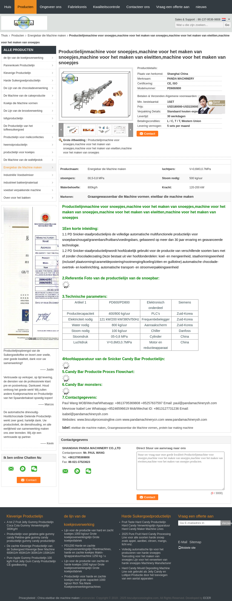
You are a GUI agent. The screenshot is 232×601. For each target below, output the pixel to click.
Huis (7, 7)
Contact (149, 133)
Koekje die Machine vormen (21, 103)
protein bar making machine (176, 427)
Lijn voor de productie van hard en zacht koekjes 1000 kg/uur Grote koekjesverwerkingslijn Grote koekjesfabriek (88, 535)
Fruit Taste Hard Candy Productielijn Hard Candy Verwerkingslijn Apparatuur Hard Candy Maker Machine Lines (146, 525)
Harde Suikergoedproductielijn (22, 80)
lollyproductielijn (13, 118)
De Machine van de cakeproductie (24, 95)
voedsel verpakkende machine (22, 190)
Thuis (4, 35)
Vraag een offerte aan (172, 7)
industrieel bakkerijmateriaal (21, 182)
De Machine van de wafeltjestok (23, 159)
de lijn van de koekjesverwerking (23, 57)
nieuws (201, 7)
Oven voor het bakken (17, 197)
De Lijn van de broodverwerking (23, 110)
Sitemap (195, 542)
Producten (25, 7)
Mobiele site (187, 547)
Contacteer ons (138, 7)
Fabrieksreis (77, 7)
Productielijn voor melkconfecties (24, 137)
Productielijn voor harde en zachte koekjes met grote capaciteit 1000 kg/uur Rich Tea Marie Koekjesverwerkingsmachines (85, 581)
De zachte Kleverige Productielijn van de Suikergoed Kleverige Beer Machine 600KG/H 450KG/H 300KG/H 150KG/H (31, 549)
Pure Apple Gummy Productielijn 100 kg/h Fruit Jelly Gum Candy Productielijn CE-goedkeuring (31, 561)
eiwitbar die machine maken (88, 427)
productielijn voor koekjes (19, 152)
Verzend (226, 523)
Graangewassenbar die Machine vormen (132, 427)
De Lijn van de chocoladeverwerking (26, 88)
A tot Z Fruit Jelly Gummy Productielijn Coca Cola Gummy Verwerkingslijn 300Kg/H (30, 525)
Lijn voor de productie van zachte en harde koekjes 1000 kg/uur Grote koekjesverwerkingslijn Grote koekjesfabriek (86, 566)
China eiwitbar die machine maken (58, 598)
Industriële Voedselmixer (19, 175)
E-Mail (182, 542)
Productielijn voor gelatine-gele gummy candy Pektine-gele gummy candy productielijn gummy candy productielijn (31, 537)
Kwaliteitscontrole (106, 7)
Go (227, 25)
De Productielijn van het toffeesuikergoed (18, 127)
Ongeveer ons (50, 7)
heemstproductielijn (15, 144)
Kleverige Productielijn (17, 73)
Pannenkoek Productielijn (19, 65)
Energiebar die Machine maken (47, 35)
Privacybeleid (27, 598)
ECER (207, 598)
